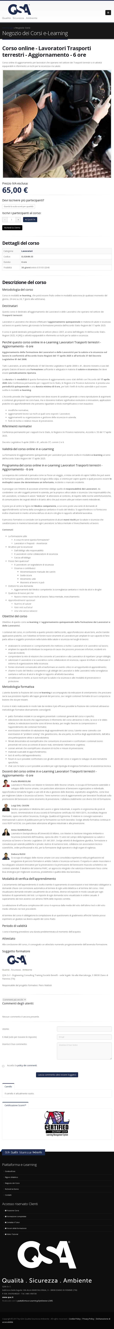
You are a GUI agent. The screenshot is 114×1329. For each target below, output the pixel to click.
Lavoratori (27, 251)
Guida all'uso (10, 1171)
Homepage (7, 27)
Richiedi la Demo (12, 227)
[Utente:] (84, 1029)
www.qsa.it (7, 1297)
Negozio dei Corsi (12, 1183)
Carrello (8, 1086)
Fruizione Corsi (12, 1210)
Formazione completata (15, 1216)
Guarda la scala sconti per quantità (18, 206)
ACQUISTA (30, 219)
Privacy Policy (88, 1319)
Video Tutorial (11, 1234)
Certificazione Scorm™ (15, 1105)
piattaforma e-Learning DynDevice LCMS (35, 1301)
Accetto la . (22, 1065)
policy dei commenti (27, 1065)
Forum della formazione (15, 1228)
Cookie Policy (75, 1319)
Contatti (8, 1195)
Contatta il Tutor (12, 1222)
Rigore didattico (11, 1177)
